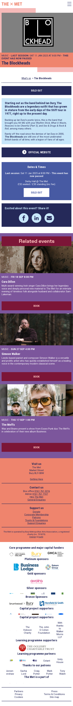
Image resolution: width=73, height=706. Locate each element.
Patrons (36, 517)
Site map (54, 697)
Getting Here (36, 479)
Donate (36, 511)
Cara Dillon (8, 282)
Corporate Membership (36, 514)
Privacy (18, 694)
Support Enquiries (36, 523)
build (40, 537)
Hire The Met (36, 496)
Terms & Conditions (54, 694)
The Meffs (8, 424)
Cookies (18, 697)
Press (54, 691)
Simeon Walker (11, 354)
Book (36, 305)
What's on (26, 78)
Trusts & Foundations (36, 520)
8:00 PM (28, 277)
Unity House (60, 661)
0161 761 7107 (40, 494)
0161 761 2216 (42, 491)
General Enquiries (37, 499)
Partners (18, 691)
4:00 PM (30, 349)
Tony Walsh (62, 672)
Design (32, 537)
